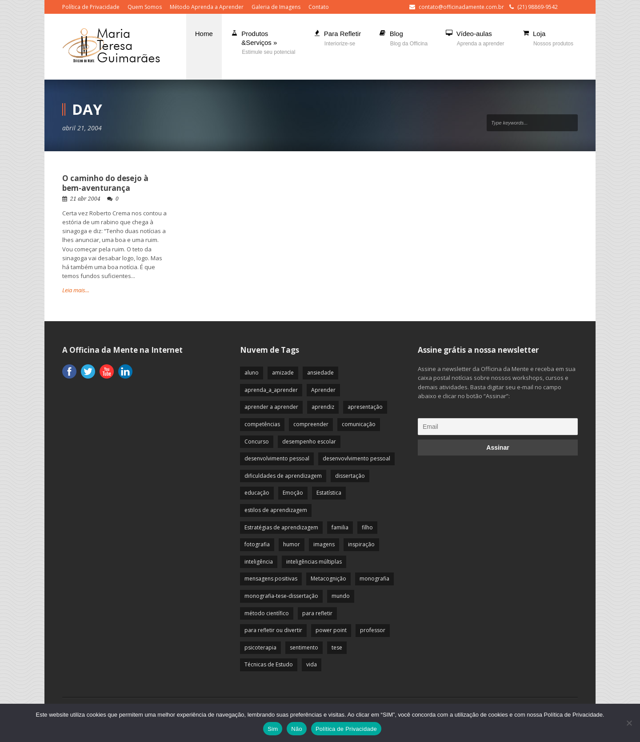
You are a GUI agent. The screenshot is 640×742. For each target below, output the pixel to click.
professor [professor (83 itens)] (372, 630)
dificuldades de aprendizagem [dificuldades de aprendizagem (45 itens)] (283, 476)
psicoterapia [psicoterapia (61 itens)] (260, 647)
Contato (318, 7)
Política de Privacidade (91, 7)
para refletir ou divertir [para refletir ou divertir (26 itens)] (273, 630)
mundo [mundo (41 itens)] (341, 596)
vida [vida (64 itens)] (311, 664)
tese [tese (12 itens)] (337, 647)
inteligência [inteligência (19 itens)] (258, 561)
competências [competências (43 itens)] (262, 424)
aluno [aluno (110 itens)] (251, 372)
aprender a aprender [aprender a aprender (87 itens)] (271, 407)
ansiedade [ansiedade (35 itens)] (320, 372)
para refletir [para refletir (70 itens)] (317, 613)
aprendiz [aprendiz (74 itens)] (323, 407)
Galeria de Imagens (276, 7)
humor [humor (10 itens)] (291, 544)
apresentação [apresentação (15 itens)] (365, 407)
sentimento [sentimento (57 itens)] (304, 647)
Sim (273, 729)
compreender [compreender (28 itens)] (310, 424)
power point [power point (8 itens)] (331, 630)
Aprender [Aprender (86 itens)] (323, 390)
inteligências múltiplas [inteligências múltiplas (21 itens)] (314, 561)
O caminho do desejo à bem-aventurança (105, 183)
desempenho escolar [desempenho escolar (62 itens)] (309, 441)
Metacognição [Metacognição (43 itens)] (328, 578)
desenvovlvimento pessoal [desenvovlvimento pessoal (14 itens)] (356, 458)
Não (296, 729)
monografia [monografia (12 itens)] (374, 578)
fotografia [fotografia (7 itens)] (257, 544)
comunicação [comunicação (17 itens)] (359, 424)
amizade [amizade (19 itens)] (283, 372)
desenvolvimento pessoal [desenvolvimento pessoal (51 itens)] (276, 458)
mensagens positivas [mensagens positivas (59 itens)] (270, 578)
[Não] (628, 722)
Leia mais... (75, 290)
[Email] (498, 426)
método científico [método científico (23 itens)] (266, 613)
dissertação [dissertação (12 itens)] (350, 476)
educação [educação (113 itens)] (256, 492)
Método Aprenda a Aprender (207, 7)
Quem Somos (145, 7)
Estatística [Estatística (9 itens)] (328, 492)
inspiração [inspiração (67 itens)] (361, 544)
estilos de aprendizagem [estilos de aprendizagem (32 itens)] (275, 510)
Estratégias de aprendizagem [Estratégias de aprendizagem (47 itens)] (281, 527)
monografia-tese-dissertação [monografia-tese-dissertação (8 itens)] (281, 596)
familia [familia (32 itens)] (340, 527)
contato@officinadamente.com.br (461, 7)
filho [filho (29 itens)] (367, 527)
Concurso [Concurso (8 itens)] (256, 441)
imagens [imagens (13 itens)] (324, 544)
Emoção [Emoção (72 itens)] (293, 492)
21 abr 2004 (85, 199)
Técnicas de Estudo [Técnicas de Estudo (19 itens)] (268, 664)
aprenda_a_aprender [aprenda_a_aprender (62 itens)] (271, 390)
